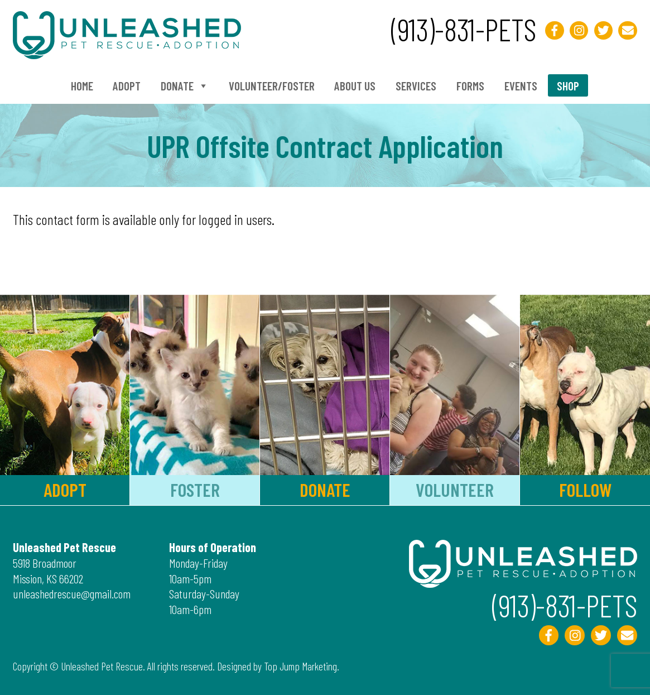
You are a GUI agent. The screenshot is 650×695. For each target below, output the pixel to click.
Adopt (127, 86)
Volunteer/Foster (272, 86)
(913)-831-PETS (463, 28)
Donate (185, 85)
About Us (354, 86)
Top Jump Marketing (300, 666)
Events (520, 86)
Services (416, 86)
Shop (568, 86)
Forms (470, 86)
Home (82, 86)
